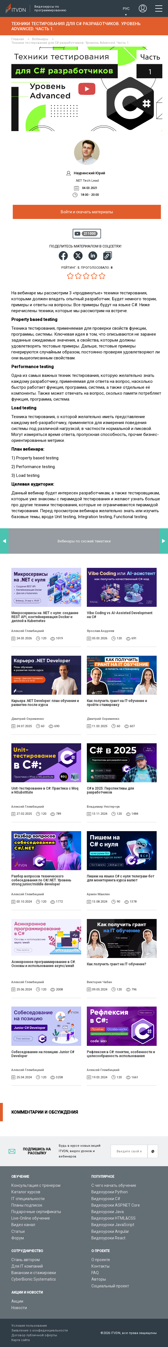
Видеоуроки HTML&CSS (113, 1218)
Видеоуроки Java (107, 1211)
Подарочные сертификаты (36, 1211)
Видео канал (23, 1224)
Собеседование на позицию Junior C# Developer (42, 1054)
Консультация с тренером (35, 1185)
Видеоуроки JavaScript (112, 1224)
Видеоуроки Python (109, 1192)
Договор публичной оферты (34, 1335)
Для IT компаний (27, 1266)
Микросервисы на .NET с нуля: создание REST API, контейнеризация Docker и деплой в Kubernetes (44, 617)
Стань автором (25, 1259)
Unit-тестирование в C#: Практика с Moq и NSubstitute (44, 790)
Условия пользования (29, 1326)
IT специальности (28, 1198)
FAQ (95, 1272)
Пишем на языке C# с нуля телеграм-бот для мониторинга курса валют (120, 878)
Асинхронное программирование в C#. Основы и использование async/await (43, 964)
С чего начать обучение (113, 1185)
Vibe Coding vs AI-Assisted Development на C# (119, 615)
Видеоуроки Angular (110, 1231)
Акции (17, 1301)
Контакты (100, 1266)
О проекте (100, 1259)
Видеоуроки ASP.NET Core (115, 1205)
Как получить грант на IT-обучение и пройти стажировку (117, 703)
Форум (17, 1238)
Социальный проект (110, 1286)
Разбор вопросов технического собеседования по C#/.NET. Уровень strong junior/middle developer (41, 880)
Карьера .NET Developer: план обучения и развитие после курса (45, 703)
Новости (19, 1307)
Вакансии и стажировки (33, 1272)
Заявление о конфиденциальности (39, 1330)
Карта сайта (20, 1340)
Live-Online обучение (30, 1218)
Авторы (98, 1279)
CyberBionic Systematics (33, 1279)
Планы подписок (26, 1205)
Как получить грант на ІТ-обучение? (116, 964)
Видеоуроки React (108, 1238)
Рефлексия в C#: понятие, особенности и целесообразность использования (121, 1054)
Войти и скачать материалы (87, 212)
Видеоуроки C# (105, 1198)
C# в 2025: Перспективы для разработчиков (110, 790)
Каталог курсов (25, 1192)
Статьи (18, 1231)
